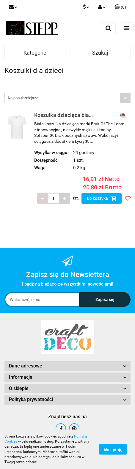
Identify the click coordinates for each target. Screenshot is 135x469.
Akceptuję (113, 449)
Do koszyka (102, 198)
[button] (120, 7)
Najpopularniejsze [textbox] (23, 98)
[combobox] (67, 98)
